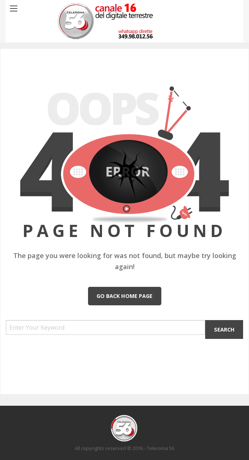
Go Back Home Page (124, 295)
